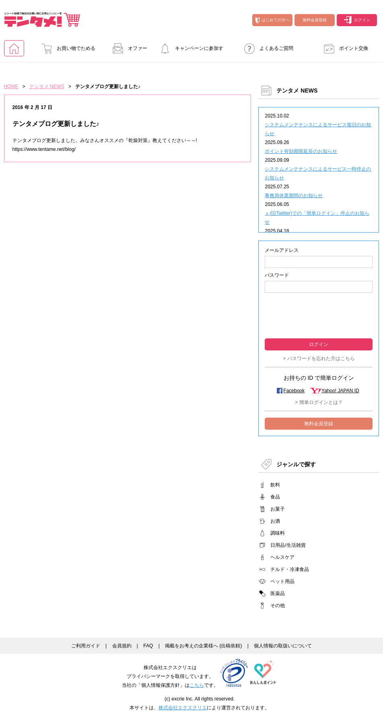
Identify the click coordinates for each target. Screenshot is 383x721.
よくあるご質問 (266, 48)
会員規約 (122, 646)
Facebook (294, 390)
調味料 (277, 533)
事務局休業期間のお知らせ (294, 195)
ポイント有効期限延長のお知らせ (301, 151)
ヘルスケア (282, 557)
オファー (127, 48)
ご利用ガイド (85, 646)
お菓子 (277, 509)
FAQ (148, 646)
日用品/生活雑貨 (287, 545)
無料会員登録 (315, 20)
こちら (196, 685)
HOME (11, 86)
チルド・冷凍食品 (289, 569)
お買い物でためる (66, 48)
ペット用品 (282, 581)
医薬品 (277, 593)
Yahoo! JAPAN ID (340, 390)
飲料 (275, 485)
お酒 (275, 521)
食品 (275, 497)
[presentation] (319, 315)
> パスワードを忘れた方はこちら (318, 358)
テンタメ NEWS (46, 86)
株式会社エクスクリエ (183, 708)
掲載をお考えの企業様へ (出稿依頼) (203, 646)
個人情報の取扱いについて (283, 646)
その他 (277, 605)
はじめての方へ (272, 20)
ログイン (357, 20)
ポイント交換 (343, 48)
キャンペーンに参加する (189, 50)
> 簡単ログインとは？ (318, 402)
